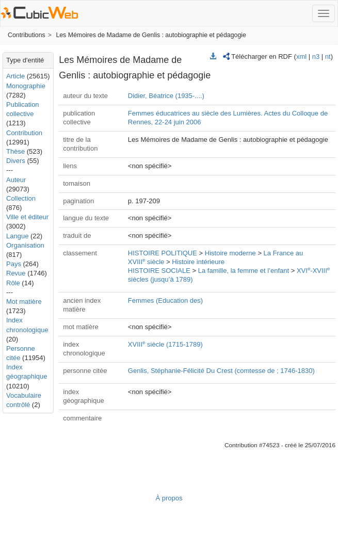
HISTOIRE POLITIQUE (162, 253)
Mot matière (24, 301)
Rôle (13, 283)
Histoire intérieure (198, 262)
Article (15, 76)
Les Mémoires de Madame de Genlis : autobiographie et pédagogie (151, 35)
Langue (17, 236)
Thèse (15, 151)
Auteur (16, 180)
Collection (21, 198)
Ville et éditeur (27, 217)
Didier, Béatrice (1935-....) (166, 96)
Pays (13, 264)
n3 (315, 56)
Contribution (24, 133)
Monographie (25, 86)
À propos (168, 498)
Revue (16, 273)
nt (328, 56)
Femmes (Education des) (165, 300)
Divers (15, 161)
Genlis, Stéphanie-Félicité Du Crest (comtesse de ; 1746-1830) (221, 371)
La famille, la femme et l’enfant (243, 270)
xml (301, 56)
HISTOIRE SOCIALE (159, 270)
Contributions (26, 35)
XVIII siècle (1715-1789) (165, 344)
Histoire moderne (230, 253)
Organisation (25, 245)
